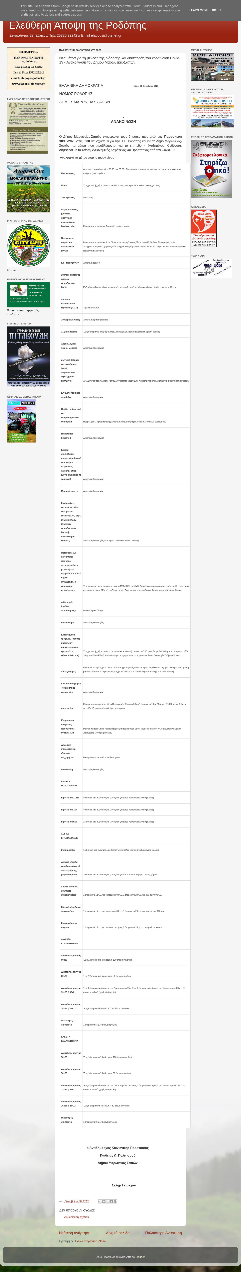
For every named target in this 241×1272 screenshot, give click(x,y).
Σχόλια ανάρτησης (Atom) (90, 1241)
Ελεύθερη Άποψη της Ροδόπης (77, 25)
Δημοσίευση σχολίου (76, 1216)
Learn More (199, 10)
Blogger (140, 1256)
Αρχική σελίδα (118, 1233)
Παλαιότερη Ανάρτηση (163, 1233)
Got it (216, 10)
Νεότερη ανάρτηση (74, 1233)
